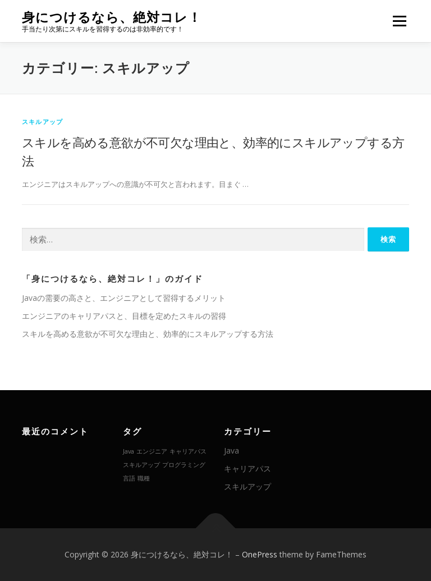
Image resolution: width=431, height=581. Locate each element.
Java (231, 450)
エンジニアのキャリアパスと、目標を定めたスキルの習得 (124, 315)
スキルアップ (42, 121)
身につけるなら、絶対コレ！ (111, 17)
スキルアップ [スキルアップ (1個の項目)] (141, 465)
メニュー (399, 21)
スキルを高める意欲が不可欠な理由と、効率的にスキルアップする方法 (147, 333)
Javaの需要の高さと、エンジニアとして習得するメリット (124, 297)
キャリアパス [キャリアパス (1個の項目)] (188, 451)
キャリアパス (247, 468)
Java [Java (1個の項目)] (128, 451)
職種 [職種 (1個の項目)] (143, 478)
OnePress (259, 554)
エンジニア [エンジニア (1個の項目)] (151, 451)
